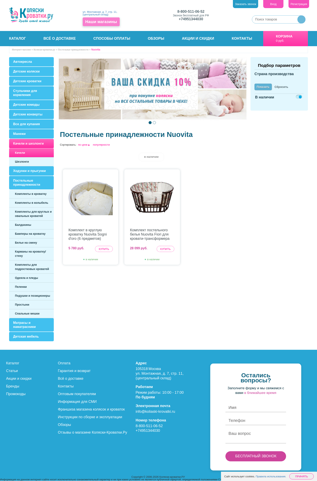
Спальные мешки (27, 313)
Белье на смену (26, 242)
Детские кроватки (27, 81)
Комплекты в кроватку (30, 193)
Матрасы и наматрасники (24, 324)
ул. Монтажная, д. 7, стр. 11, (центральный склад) (100, 13)
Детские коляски (26, 71)
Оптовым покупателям (77, 394)
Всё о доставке (59, 38)
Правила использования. (271, 476)
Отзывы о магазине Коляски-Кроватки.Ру (92, 432)
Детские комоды (26, 104)
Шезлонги (22, 161)
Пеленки (21, 286)
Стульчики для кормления (25, 93)
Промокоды (15, 394)
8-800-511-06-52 (190, 12)
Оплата (64, 363)
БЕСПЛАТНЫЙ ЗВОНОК (255, 456)
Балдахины (23, 224)
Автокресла (22, 61)
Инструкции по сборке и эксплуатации (90, 417)
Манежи (19, 133)
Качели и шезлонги (28, 143)
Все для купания (26, 124)
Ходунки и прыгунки (29, 171)
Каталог (17, 38)
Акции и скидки (198, 38)
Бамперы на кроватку (30, 233)
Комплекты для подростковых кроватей (32, 267)
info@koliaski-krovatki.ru (155, 412)
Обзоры (156, 38)
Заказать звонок (245, 4)
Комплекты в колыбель (31, 202)
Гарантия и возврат (74, 371)
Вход (273, 4)
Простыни (22, 304)
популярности (101, 144)
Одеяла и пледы (26, 277)
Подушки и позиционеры (32, 295)
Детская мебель (26, 336)
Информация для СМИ (77, 402)
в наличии (151, 156)
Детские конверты (27, 114)
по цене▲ (84, 144)
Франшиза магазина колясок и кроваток (91, 409)
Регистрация (299, 4)
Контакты (242, 38)
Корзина (284, 36)
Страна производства (274, 76)
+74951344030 (191, 19)
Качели (20, 152)
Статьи (12, 371)
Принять (301, 476)
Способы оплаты (111, 38)
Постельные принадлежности (26, 182)
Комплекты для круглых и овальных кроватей (33, 214)
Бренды (12, 386)
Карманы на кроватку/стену (30, 253)
